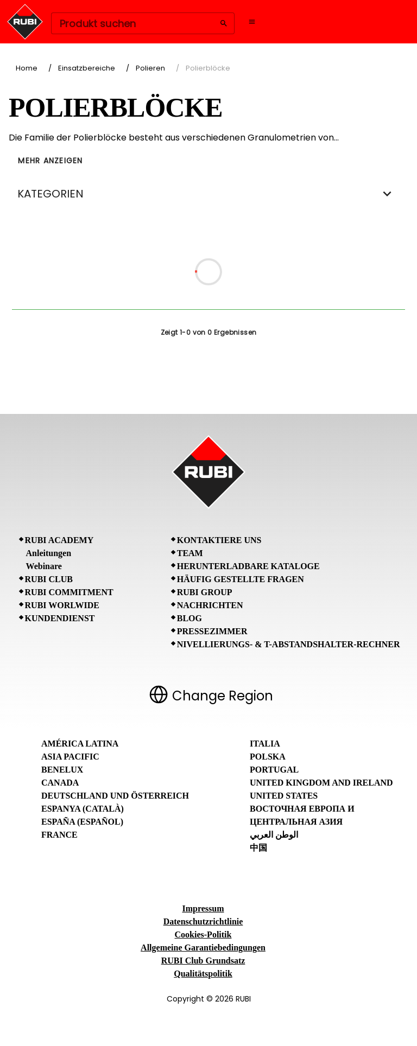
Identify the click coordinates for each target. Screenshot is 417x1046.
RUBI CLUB (49, 579)
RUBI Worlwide (62, 605)
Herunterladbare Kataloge (248, 566)
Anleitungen (49, 553)
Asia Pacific (70, 756)
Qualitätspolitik (203, 973)
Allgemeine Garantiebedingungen (203, 947)
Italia (265, 743)
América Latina (79, 743)
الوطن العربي (274, 834)
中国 (258, 847)
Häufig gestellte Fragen (240, 579)
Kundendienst (60, 618)
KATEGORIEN (208, 193)
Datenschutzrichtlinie (203, 921)
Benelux (62, 769)
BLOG (189, 618)
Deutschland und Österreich (115, 795)
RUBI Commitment (69, 592)
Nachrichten (210, 605)
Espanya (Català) (82, 808)
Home (26, 68)
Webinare (44, 566)
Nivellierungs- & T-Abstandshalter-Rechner (288, 644)
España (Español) (82, 821)
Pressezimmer (212, 631)
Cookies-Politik (203, 934)
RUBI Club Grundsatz (203, 960)
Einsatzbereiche (86, 68)
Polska (268, 756)
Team (190, 553)
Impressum (203, 908)
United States (284, 795)
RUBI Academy (59, 540)
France (59, 834)
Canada (60, 782)
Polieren (150, 68)
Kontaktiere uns (219, 540)
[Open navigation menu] (252, 21)
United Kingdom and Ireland (321, 782)
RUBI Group (204, 592)
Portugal (274, 769)
